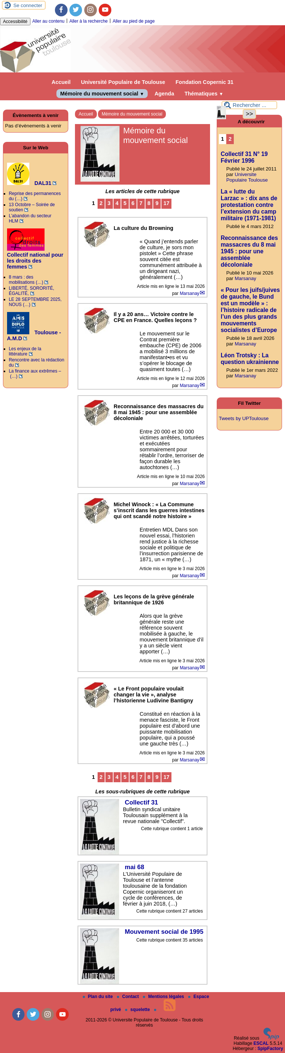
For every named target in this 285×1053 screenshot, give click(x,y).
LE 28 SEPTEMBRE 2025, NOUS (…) (35, 302)
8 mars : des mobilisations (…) (26, 279)
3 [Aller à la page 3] (109, 203)
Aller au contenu (48, 21)
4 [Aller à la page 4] (116, 203)
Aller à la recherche (88, 21)
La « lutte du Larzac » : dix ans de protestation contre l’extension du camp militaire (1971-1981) (249, 204)
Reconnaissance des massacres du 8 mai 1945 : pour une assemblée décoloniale (249, 251)
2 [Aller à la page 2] (100, 203)
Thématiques (203, 94)
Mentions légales (164, 996)
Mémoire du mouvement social (102, 94)
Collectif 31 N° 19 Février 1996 (244, 157)
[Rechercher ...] (249, 105)
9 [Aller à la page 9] (156, 203)
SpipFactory (270, 1048)
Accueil (61, 82)
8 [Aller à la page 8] (148, 203)
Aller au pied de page (133, 21)
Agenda (164, 94)
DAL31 (29, 183)
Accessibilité (15, 21)
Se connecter (27, 5)
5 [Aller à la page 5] (125, 203)
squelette (138, 1009)
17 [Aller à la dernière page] (166, 203)
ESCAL (261, 1043)
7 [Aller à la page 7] (141, 203)
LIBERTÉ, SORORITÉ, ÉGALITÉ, (31, 291)
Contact (128, 996)
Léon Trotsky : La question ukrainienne (250, 358)
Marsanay (189, 293)
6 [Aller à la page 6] (132, 203)
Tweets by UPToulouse (244, 418)
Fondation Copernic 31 (204, 82)
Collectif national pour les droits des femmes (35, 258)
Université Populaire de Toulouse (123, 82)
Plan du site (98, 996)
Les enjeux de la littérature (25, 351)
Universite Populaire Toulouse (247, 177)
